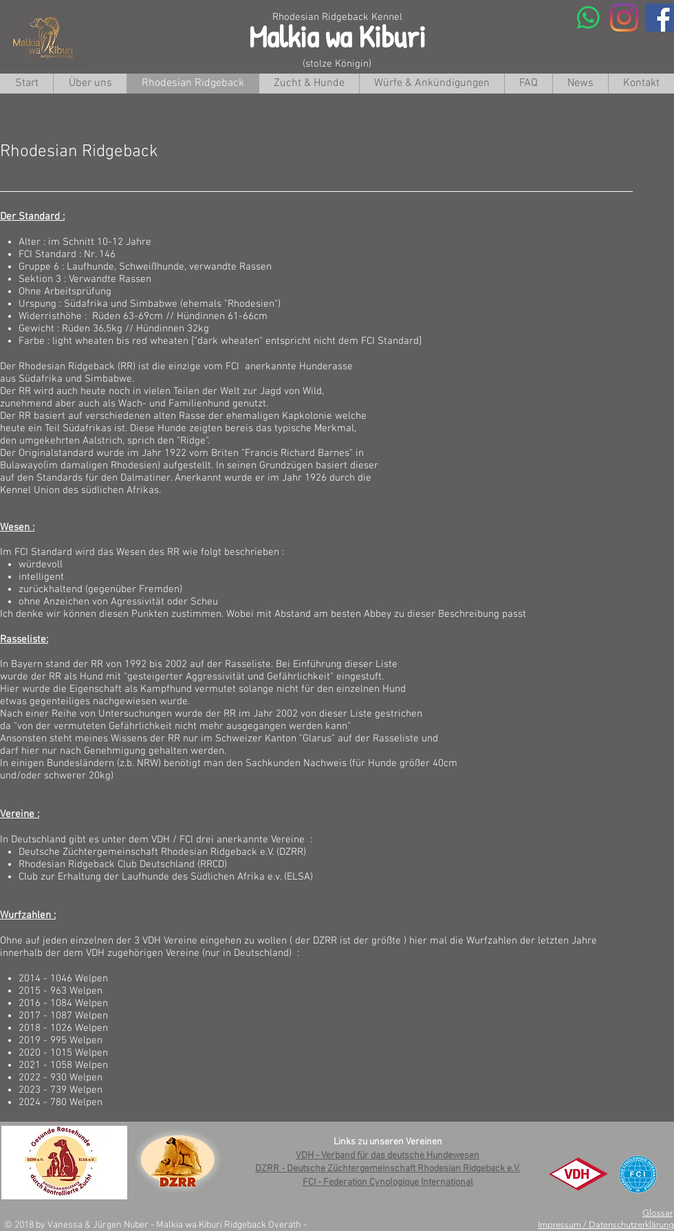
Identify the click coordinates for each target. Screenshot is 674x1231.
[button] (309, 84)
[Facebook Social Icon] (660, 17)
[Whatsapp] (588, 17)
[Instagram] (624, 17)
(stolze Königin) (337, 64)
